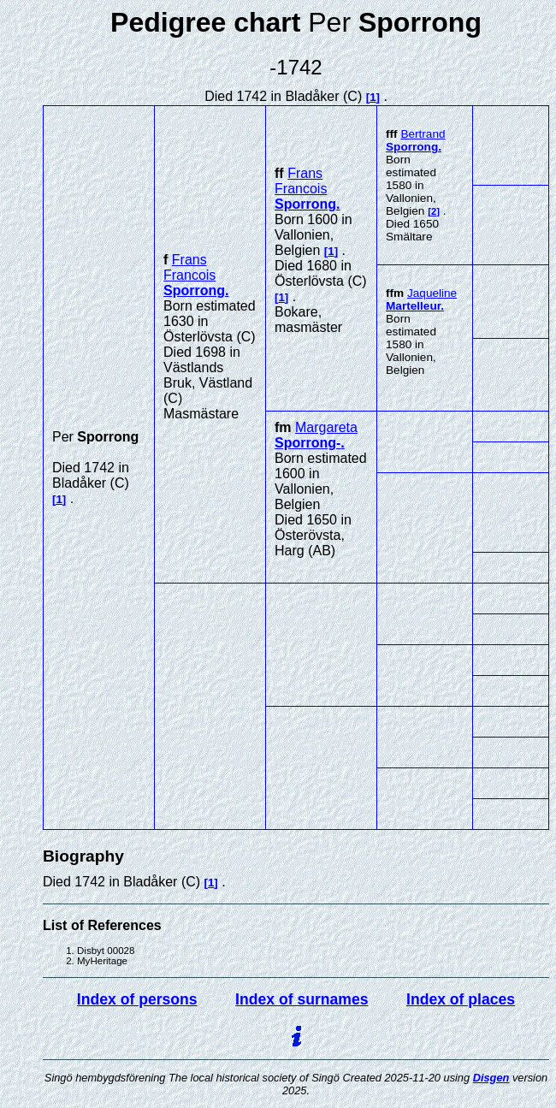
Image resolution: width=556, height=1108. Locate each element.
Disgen (491, 1077)
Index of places (460, 999)
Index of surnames (301, 999)
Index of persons (137, 999)
